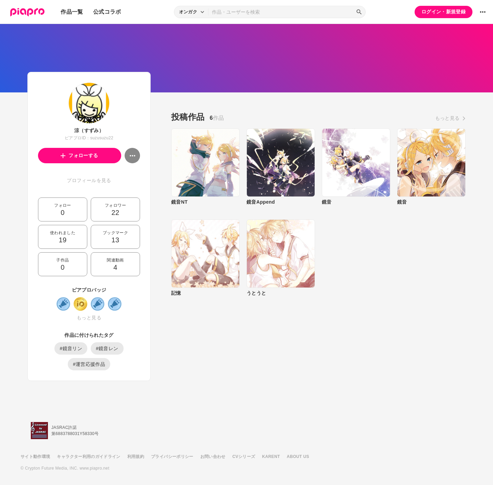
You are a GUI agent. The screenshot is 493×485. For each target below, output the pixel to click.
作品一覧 (72, 12)
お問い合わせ (213, 456)
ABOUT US (298, 456)
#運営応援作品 (89, 364)
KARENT (271, 456)
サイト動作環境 (35, 456)
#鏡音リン (71, 348)
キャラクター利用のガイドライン (88, 456)
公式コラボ (107, 12)
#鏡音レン (107, 348)
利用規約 (135, 456)
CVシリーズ (243, 456)
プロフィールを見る (89, 180)
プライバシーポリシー (172, 456)
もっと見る (89, 317)
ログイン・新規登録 (443, 11)
